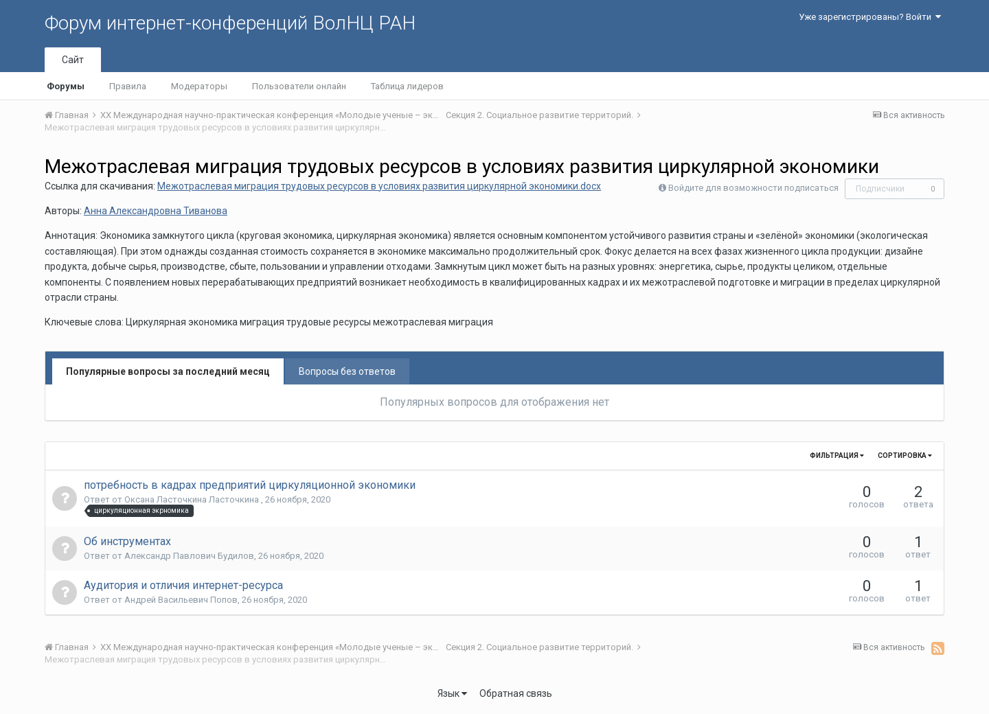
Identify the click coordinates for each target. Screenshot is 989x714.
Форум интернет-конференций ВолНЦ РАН (230, 23)
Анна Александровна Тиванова (155, 210)
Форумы (65, 86)
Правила (127, 86)
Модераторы (199, 86)
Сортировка (905, 455)
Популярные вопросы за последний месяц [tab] (168, 371)
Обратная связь (515, 693)
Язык (452, 693)
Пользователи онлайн (299, 86)
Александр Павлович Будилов (189, 556)
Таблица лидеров (407, 86)
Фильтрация (837, 455)
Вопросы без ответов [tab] (347, 371)
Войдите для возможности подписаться (753, 188)
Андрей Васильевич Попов (181, 600)
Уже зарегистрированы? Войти (870, 17)
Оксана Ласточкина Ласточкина (192, 499)
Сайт (73, 59)
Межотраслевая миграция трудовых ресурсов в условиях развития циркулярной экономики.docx (379, 186)
